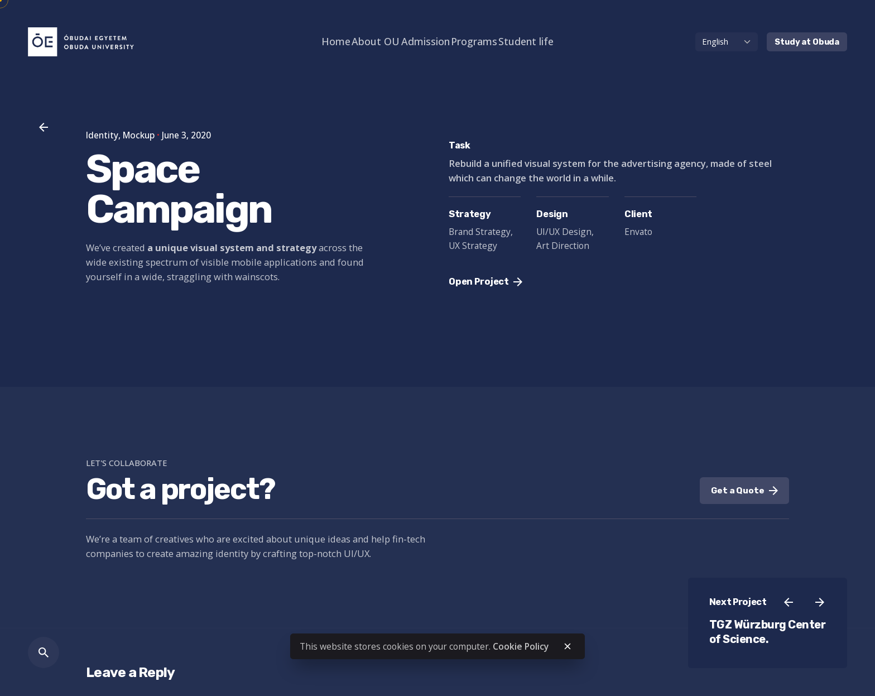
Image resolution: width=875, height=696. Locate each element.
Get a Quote (744, 490)
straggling (189, 276)
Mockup (139, 135)
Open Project (485, 281)
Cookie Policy (521, 646)
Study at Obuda (807, 42)
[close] (567, 646)
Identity (102, 135)
